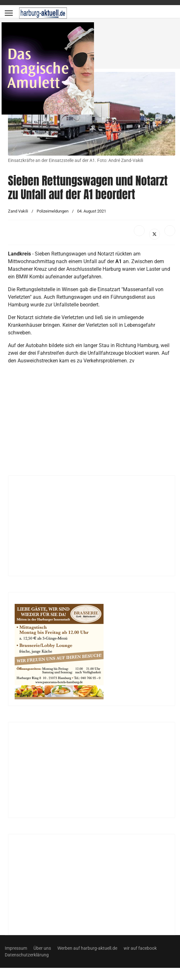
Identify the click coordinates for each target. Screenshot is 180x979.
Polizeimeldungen (52, 211)
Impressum (16, 948)
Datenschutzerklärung (27, 954)
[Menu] (9, 13)
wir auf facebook (140, 948)
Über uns (42, 948)
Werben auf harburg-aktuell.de (87, 948)
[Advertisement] (83, 422)
